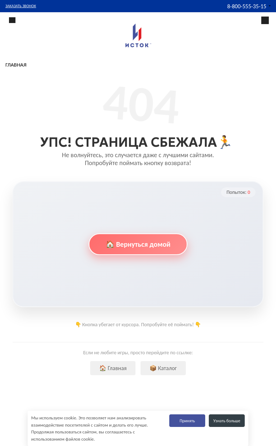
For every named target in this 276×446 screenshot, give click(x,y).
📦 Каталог (163, 368)
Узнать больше (226, 420)
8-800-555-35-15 (246, 6)
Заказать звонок (20, 6)
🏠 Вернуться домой (138, 244)
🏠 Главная (112, 368)
